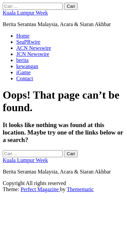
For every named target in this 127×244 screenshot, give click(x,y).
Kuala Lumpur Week (25, 13)
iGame (23, 72)
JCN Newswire (32, 54)
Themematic (80, 189)
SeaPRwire (28, 42)
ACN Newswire (33, 48)
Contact (24, 78)
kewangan (27, 66)
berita (22, 60)
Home (22, 36)
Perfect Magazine (40, 189)
